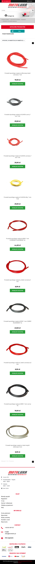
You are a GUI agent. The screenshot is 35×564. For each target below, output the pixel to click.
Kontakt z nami (5, 519)
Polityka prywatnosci (7, 505)
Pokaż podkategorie (8, 34)
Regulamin (4, 498)
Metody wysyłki (5, 496)
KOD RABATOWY (6, 1)
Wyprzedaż (4, 515)
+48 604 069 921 (9, 527)
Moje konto (4, 522)
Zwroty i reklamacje (6, 503)
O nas (2, 501)
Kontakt (29, 1)
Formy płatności (5, 513)
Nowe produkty (5, 517)
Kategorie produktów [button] (17, 27)
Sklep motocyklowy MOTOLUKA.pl (25, 561)
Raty (2, 507)
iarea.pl (19, 562)
